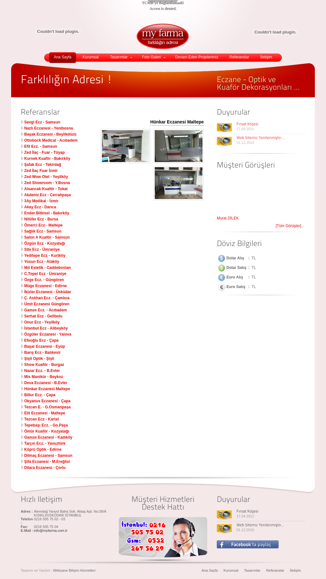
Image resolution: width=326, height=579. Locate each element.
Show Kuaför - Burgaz (44, 364)
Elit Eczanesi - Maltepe (44, 413)
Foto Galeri (154, 57)
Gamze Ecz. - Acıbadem (45, 310)
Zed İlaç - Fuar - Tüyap (44, 152)
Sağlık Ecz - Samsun (42, 231)
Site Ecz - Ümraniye (42, 249)
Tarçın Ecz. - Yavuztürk (45, 443)
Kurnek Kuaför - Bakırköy (47, 158)
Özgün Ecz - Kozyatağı (44, 243)
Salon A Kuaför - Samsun (47, 237)
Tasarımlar (121, 57)
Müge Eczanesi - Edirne (45, 286)
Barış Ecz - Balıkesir (42, 352)
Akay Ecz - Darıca (40, 207)
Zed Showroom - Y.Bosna (47, 183)
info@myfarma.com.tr (50, 530)
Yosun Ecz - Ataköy (41, 261)
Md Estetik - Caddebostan (47, 267)
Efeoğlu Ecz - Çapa (41, 340)
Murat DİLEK (228, 219)
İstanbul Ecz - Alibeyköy (46, 328)
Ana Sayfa (62, 57)
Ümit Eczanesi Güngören (46, 304)
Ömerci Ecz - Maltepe (43, 225)
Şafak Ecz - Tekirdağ (42, 164)
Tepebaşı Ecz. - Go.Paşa (46, 425)
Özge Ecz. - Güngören (44, 280)
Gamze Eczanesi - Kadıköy (48, 437)
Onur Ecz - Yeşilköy (42, 322)
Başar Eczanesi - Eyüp (44, 346)
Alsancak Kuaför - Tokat (45, 189)
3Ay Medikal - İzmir (41, 201)
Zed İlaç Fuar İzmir (41, 170)
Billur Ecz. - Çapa (39, 395)
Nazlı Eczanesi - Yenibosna (48, 128)
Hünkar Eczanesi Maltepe (47, 389)
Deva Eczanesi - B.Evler (45, 383)
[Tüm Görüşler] (288, 226)
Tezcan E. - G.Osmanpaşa (47, 407)
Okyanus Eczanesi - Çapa (47, 401)
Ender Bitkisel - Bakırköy (46, 213)
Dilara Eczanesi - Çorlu (45, 467)
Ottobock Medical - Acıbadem (51, 140)
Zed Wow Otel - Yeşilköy (46, 176)
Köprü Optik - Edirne (42, 449)
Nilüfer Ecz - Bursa (41, 219)
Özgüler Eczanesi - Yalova (47, 334)
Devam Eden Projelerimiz (196, 57)
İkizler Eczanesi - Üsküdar (47, 292)
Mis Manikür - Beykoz (43, 377)
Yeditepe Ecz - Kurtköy (44, 255)
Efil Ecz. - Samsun (40, 146)
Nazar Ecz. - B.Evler (42, 370)
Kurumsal (90, 57)
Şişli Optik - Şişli (39, 358)
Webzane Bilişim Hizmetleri (74, 570)
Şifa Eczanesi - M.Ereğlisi (47, 461)
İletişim (266, 57)
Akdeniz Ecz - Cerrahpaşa (47, 195)
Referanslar (239, 57)
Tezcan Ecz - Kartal (41, 419)
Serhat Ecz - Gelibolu (43, 316)
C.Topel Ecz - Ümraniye (45, 273)
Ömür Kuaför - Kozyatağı (46, 431)
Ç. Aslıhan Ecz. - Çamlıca (46, 298)
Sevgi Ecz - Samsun (42, 122)
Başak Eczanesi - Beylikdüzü (50, 134)
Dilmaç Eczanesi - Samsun (48, 455)
